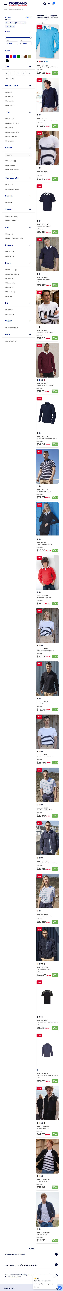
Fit (6, 303)
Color (7, 51)
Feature (9, 245)
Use (7, 227)
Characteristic (12, 178)
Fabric (8, 263)
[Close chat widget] (54, 1276)
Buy (55, 73)
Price (7, 32)
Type (7, 112)
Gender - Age (11, 85)
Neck (7, 334)
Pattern (9, 196)
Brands (8, 148)
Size (7, 66)
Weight (8, 321)
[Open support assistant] (60, 1288)
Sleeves (9, 209)
